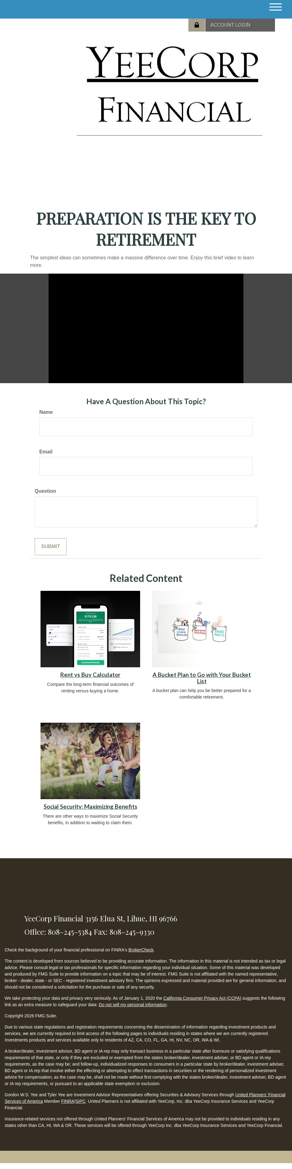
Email (46, 451)
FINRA (67, 1101)
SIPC (80, 1101)
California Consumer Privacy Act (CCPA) (202, 998)
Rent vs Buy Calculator (90, 674)
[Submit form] (51, 546)
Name (46, 412)
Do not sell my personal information (132, 1004)
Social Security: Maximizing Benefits (90, 806)
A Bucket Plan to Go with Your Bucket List (201, 678)
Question (45, 491)
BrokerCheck (140, 949)
